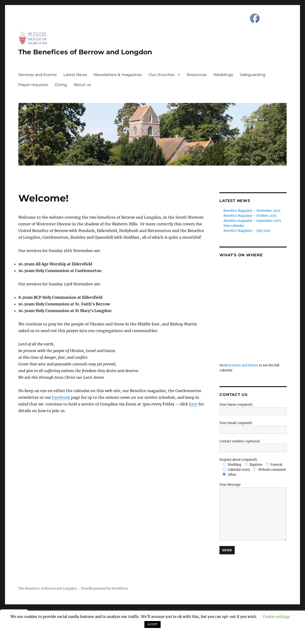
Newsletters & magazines (118, 74)
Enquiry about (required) (238, 460)
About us (82, 84)
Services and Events (37, 74)
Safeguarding (252, 74)
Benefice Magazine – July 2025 (247, 231)
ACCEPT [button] (152, 624)
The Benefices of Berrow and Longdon (85, 52)
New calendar (234, 226)
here (193, 404)
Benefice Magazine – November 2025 (252, 211)
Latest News (75, 74)
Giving (61, 84)
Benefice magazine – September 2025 (252, 221)
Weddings (223, 74)
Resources (197, 74)
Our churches (162, 74)
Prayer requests (33, 84)
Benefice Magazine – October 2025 (250, 216)
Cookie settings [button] (276, 616)
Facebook (61, 397)
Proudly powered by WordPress (104, 588)
